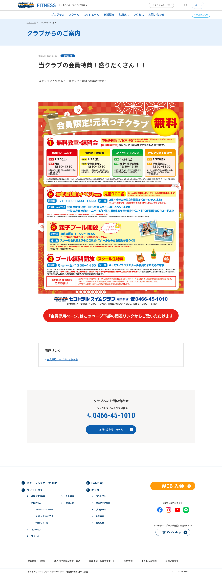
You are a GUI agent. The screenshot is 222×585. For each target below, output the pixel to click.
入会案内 (70, 496)
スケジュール (91, 14)
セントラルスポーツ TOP (42, 483)
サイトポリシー (35, 571)
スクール (74, 14)
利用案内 (124, 14)
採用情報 (128, 560)
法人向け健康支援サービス (67, 560)
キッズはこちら (201, 14)
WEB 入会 (173, 485)
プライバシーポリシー (54, 571)
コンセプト (101, 496)
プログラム (57, 14)
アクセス (139, 14)
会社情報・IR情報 (36, 560)
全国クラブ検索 (38, 496)
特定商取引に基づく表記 (77, 571)
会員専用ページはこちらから (62, 359)
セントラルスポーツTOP (161, 5)
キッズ (95, 490)
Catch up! (97, 483)
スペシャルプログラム (44, 516)
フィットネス (35, 490)
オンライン (36, 529)
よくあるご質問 (149, 560)
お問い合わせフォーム (111, 429)
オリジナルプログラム (44, 509)
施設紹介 (109, 14)
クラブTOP (31, 22)
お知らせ (70, 502)
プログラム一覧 (41, 522)
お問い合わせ (156, 14)
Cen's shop (174, 532)
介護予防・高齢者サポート (102, 560)
